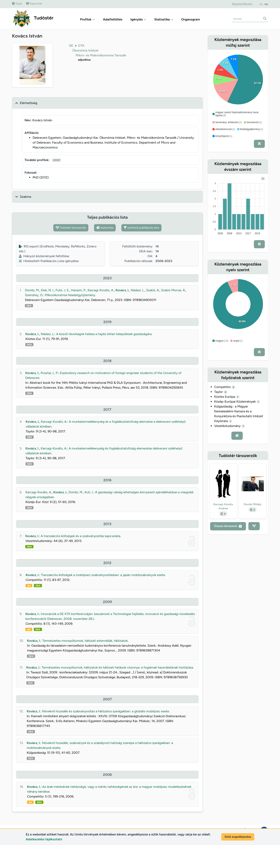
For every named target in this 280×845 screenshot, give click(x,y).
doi (29, 585)
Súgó (17, 3)
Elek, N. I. (47, 290)
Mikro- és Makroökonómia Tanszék (101, 55)
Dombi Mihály (252, 504)
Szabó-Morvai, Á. (173, 290)
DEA (29, 305)
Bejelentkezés (242, 4)
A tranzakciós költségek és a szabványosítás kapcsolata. (81, 536)
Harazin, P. (78, 290)
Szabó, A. (152, 290)
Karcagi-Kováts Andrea (223, 506)
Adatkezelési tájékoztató (44, 839)
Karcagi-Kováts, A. (101, 290)
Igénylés (138, 19)
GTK (81, 45)
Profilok (87, 19)
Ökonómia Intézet (85, 50)
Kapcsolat (34, 3)
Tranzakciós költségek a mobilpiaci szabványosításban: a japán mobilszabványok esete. (103, 575)
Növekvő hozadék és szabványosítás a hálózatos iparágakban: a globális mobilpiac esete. (106, 711)
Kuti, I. (88, 492)
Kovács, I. (122, 290)
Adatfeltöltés (112, 19)
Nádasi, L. (137, 290)
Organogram (190, 19)
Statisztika (163, 19)
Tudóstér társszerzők (71, 227)
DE (71, 45)
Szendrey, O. (34, 295)
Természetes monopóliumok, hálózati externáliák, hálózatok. (85, 641)
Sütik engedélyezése (237, 837)
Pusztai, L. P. (49, 373)
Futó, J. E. (62, 290)
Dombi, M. (32, 290)
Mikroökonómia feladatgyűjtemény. (70, 295)
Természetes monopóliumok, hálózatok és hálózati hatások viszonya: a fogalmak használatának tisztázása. (118, 667)
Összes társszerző (228, 526)
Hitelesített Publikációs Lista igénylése (49, 261)
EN (261, 4)
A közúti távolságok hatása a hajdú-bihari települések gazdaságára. (104, 334)
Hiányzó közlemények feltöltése (44, 256)
